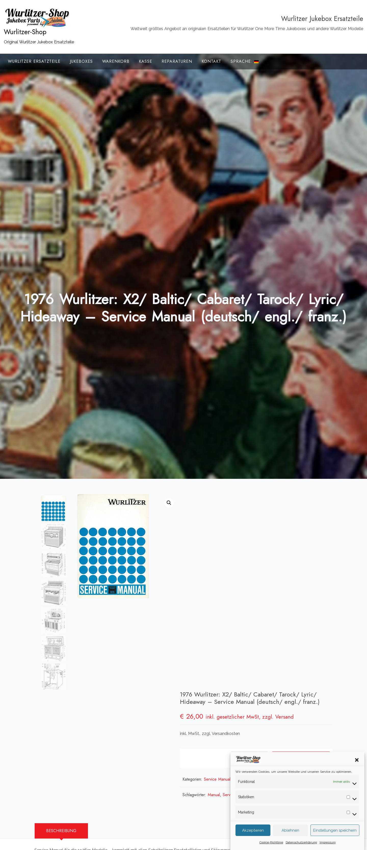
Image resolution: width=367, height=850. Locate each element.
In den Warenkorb (299, 561)
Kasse (145, 61)
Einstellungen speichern (335, 831)
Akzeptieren (253, 831)
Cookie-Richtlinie (271, 843)
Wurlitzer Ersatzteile (34, 61)
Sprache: (245, 61)
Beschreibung (61, 711)
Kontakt (211, 61)
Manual (222, 598)
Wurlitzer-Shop (25, 32)
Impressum (328, 843)
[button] (356, 760)
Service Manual (244, 598)
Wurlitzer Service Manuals (300, 582)
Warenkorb (115, 61)
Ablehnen (290, 831)
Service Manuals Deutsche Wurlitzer (244, 582)
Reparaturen (177, 61)
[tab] (61, 711)
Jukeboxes (81, 61)
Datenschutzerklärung (301, 843)
